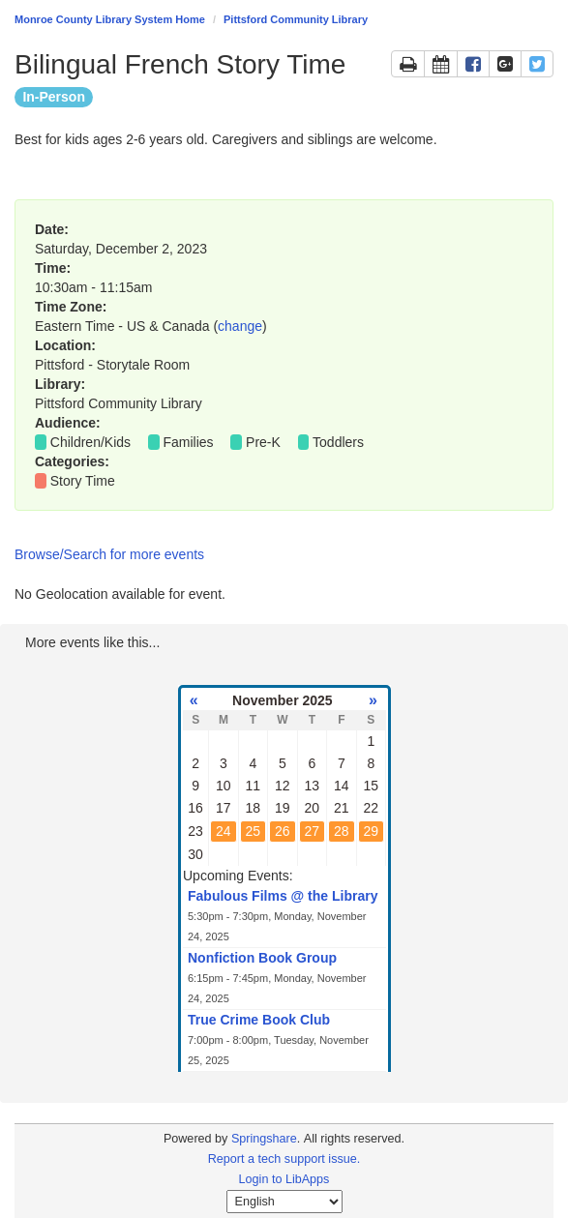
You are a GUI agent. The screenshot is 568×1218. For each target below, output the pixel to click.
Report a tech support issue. (284, 1159)
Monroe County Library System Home (110, 19)
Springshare (264, 1138)
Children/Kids (90, 442)
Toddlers (338, 442)
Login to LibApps (284, 1179)
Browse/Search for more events (109, 554)
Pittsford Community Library (296, 19)
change (240, 326)
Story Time (82, 481)
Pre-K (263, 442)
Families (189, 442)
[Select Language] (284, 1201)
